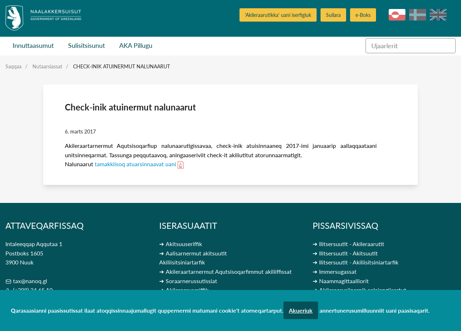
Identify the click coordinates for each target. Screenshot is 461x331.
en (438, 15)
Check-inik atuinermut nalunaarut (121, 66)
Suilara (333, 15)
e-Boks (363, 15)
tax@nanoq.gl (30, 280)
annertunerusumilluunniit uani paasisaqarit (373, 310)
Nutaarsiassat (47, 66)
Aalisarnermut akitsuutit (196, 253)
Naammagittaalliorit (344, 280)
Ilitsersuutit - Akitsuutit (348, 253)
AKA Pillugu (135, 45)
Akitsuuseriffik (184, 243)
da (417, 15)
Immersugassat (338, 271)
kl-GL (397, 15)
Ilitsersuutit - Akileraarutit (351, 243)
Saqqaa (13, 66)
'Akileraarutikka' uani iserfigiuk (278, 15)
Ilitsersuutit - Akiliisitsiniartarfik (358, 262)
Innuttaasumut (33, 45)
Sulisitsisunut (86, 45)
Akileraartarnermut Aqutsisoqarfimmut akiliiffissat (229, 271)
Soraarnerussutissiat (191, 280)
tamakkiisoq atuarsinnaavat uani (135, 163)
